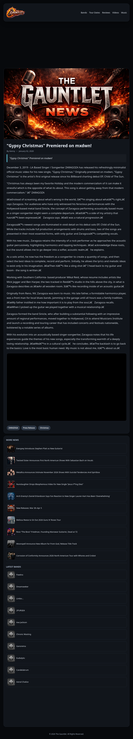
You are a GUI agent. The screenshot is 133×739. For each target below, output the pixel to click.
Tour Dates (94, 12)
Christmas (44, 428)
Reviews (106, 12)
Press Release (29, 428)
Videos (115, 12)
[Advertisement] (66, 44)
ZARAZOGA (13, 428)
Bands (84, 12)
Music (124, 12)
